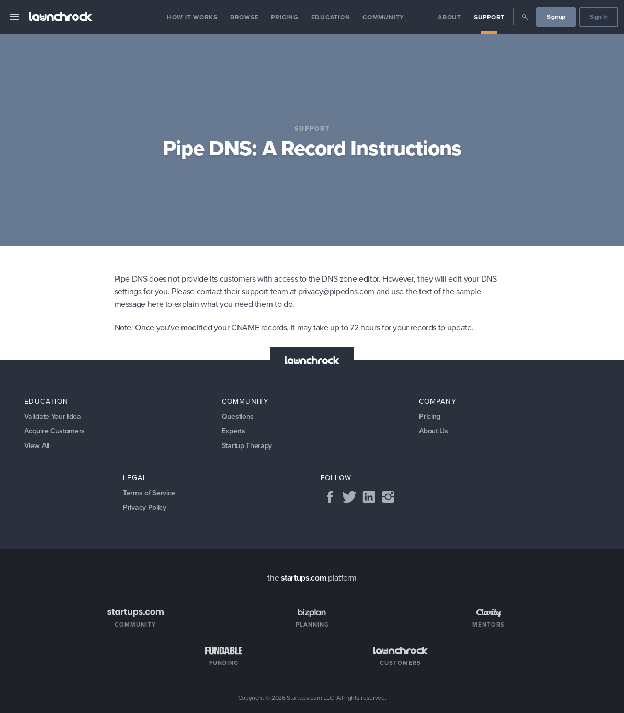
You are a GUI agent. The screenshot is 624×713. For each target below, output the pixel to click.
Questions (238, 416)
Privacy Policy (144, 507)
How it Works (192, 17)
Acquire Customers (54, 431)
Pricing (284, 17)
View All (36, 445)
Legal (135, 477)
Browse (244, 17)
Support (489, 17)
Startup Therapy (247, 445)
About (449, 17)
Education (330, 17)
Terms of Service (149, 492)
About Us (433, 431)
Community (383, 17)
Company (438, 401)
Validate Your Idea (52, 416)
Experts (233, 431)
